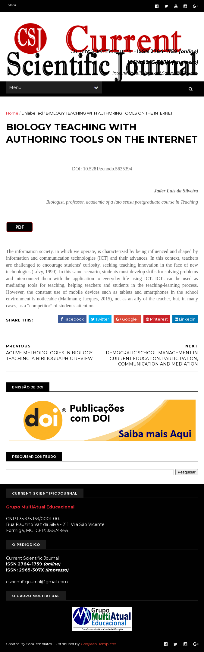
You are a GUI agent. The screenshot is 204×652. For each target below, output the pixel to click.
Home (12, 113)
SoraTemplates (39, 643)
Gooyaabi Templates (98, 643)
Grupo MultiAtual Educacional (40, 507)
